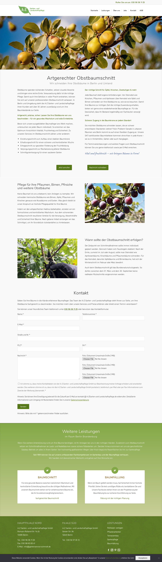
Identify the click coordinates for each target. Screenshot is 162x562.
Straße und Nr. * (81, 337)
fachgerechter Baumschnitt (47, 498)
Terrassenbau (113, 535)
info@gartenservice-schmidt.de (37, 546)
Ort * (113, 347)
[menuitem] (94, 10)
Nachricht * (48, 367)
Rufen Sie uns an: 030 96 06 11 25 (130, 2)
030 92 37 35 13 (73, 539)
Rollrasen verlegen (115, 527)
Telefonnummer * (113, 316)
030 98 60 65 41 (28, 543)
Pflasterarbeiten (114, 531)
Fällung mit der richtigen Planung (114, 498)
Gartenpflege (112, 539)
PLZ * (48, 347)
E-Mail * (48, 327)
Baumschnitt (47, 478)
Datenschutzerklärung (80, 399)
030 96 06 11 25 (71, 309)
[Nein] (159, 558)
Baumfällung (115, 478)
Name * (48, 316)
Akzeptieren (142, 558)
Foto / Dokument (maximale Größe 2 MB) (99, 357)
